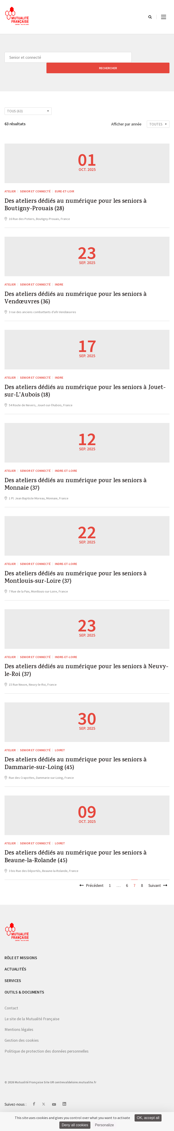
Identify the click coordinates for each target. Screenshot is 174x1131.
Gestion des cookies (22, 1054)
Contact (11, 1022)
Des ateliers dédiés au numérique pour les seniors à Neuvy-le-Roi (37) (83, 677)
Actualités (15, 983)
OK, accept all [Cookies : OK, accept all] (148, 1118)
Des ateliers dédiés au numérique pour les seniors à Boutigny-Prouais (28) (83, 196)
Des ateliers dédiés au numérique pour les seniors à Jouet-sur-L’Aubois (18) (83, 389)
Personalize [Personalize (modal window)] (104, 1125)
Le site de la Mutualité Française (32, 1032)
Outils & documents (24, 1006)
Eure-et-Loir (64, 181)
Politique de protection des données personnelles (47, 1065)
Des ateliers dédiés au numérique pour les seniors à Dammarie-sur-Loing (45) (83, 774)
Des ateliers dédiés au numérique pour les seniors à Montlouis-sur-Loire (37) (83, 581)
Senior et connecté (35, 181)
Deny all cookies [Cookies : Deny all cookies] (75, 1125)
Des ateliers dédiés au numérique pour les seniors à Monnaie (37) (83, 485)
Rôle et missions (21, 971)
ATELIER (10, 181)
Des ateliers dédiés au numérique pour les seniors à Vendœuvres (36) (83, 292)
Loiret (60, 758)
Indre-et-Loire (66, 469)
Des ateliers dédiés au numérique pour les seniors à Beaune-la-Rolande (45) (83, 870)
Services (13, 994)
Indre (59, 277)
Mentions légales (19, 1043)
